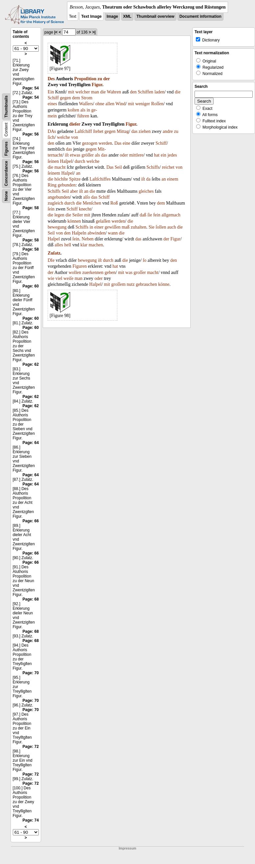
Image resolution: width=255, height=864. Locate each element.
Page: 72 (31, 746)
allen (109, 103)
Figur (97, 84)
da (148, 179)
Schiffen (145, 91)
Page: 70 (31, 673)
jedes (172, 155)
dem (76, 97)
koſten (73, 110)
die (103, 91)
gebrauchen (146, 284)
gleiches (146, 191)
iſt (67, 155)
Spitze (75, 179)
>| (93, 32)
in (88, 110)
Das (118, 143)
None (6, 196)
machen (96, 244)
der (106, 78)
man (95, 91)
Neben (87, 238)
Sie (151, 227)
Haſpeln (79, 233)
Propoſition (85, 78)
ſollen (161, 227)
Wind (120, 103)
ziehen (145, 131)
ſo (145, 260)
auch (171, 227)
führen (83, 115)
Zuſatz (54, 253)
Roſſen (157, 103)
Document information (200, 16)
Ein (51, 91)
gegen (65, 97)
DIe (51, 260)
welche (63, 137)
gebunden (67, 185)
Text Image (91, 16)
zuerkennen (93, 272)
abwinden (96, 233)
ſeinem (54, 173)
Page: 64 (31, 442)
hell (67, 244)
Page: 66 (31, 521)
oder (124, 155)
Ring (52, 185)
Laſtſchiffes (99, 179)
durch (80, 161)
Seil (118, 167)
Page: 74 (31, 820)
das (134, 131)
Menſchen (92, 203)
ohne (99, 103)
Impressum (127, 848)
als (82, 110)
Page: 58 (31, 208)
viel (59, 278)
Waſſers (86, 103)
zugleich (55, 203)
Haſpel (66, 161)
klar (83, 244)
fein (156, 214)
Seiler (77, 214)
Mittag (123, 131)
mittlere (136, 155)
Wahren (114, 91)
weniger (142, 103)
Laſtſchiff (83, 131)
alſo (86, 197)
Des (51, 78)
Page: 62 (31, 364)
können (74, 221)
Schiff (53, 97)
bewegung (57, 227)
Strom (86, 97)
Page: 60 (31, 286)
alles (59, 244)
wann (113, 233)
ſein (51, 209)
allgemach (170, 214)
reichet (168, 167)
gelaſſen (103, 221)
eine (126, 143)
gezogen (90, 143)
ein (163, 155)
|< (56, 32)
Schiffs (153, 167)
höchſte (61, 179)
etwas (75, 155)
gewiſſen (112, 227)
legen (59, 214)
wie (51, 278)
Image (112, 16)
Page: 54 (31, 88)
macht (59, 167)
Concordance (6, 173)
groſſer (140, 272)
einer (99, 227)
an (78, 173)
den (133, 91)
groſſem (118, 284)
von (74, 137)
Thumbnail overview (155, 16)
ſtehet (98, 131)
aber (74, 191)
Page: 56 (31, 134)
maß (125, 227)
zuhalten (138, 227)
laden (159, 91)
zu (100, 78)
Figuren (79, 266)
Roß (114, 203)
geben (109, 272)
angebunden (59, 197)
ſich (51, 137)
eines (52, 103)
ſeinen (53, 161)
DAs (52, 131)
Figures (6, 148)
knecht (85, 209)
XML (127, 16)
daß (143, 214)
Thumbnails (6, 106)
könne (163, 284)
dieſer (75, 124)
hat (156, 155)
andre (168, 131)
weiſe (68, 278)
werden (105, 143)
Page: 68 (31, 599)
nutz (131, 284)
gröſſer (87, 155)
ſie (150, 214)
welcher (82, 91)
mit (71, 91)
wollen (75, 272)
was (128, 272)
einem (172, 179)
